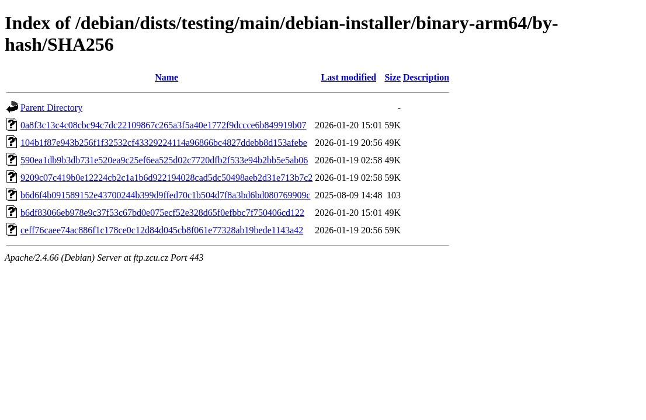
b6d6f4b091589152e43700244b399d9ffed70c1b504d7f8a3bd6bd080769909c (165, 195)
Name (166, 77)
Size (392, 77)
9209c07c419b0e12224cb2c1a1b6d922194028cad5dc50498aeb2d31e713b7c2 (166, 178)
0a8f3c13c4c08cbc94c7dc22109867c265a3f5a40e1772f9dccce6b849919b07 (163, 125)
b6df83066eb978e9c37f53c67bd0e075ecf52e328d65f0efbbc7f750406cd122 (162, 213)
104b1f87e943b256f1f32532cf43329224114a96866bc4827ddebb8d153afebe (163, 143)
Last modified (349, 77)
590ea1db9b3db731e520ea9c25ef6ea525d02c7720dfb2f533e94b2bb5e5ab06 (164, 160)
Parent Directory (51, 108)
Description (426, 77)
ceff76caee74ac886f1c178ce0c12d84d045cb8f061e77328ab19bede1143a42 (161, 230)
